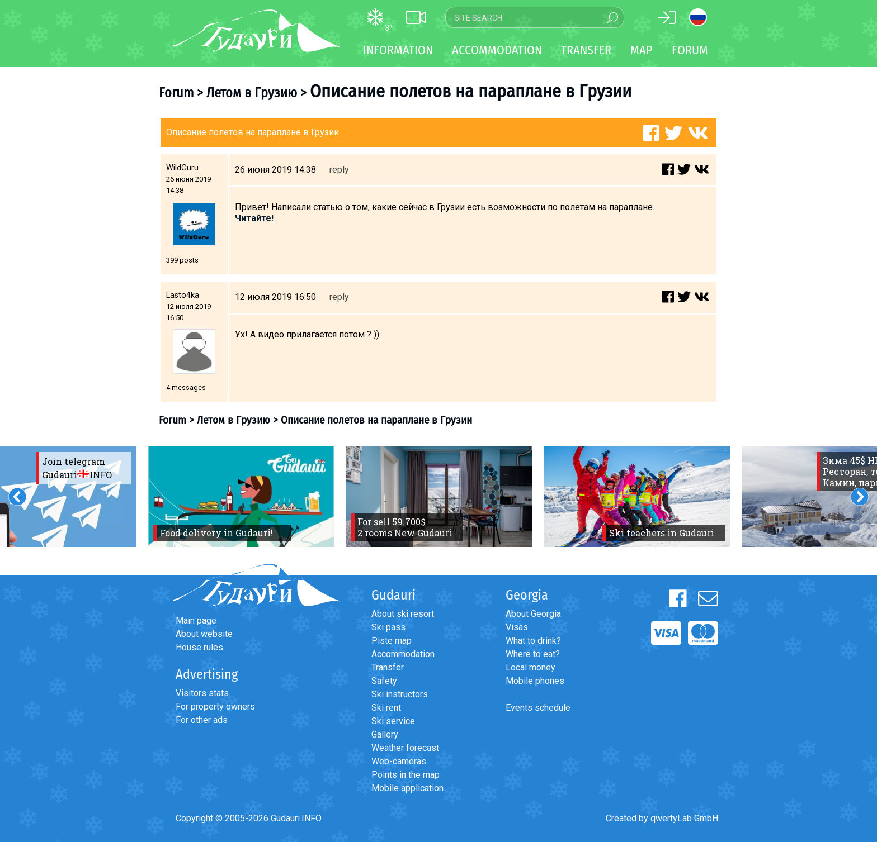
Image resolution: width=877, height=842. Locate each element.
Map (641, 50)
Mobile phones (535, 680)
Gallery (384, 734)
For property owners (215, 706)
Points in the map (405, 774)
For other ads (202, 720)
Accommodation (403, 654)
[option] (241, 496)
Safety (384, 680)
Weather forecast (405, 748)
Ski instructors (399, 694)
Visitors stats (202, 693)
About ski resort (402, 613)
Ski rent (386, 707)
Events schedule (538, 707)
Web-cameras (398, 761)
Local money (530, 667)
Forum (690, 50)
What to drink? (533, 640)
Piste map (391, 640)
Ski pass (388, 627)
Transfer (387, 667)
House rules (199, 647)
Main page (196, 620)
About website (204, 634)
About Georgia (533, 613)
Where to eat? (533, 654)
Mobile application (407, 788)
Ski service (393, 721)
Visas (517, 627)
